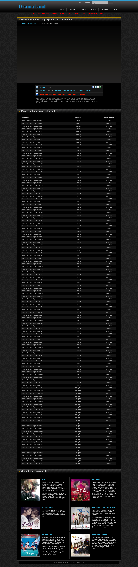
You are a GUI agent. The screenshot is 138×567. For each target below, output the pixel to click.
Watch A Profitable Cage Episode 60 (32, 280)
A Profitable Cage (32, 23)
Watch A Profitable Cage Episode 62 (32, 285)
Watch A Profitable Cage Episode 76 (32, 323)
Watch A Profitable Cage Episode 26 (32, 188)
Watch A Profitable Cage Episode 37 (32, 218)
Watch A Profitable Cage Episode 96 (32, 377)
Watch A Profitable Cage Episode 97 (32, 380)
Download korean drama (33, 6)
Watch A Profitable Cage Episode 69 (32, 304)
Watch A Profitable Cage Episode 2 (32, 123)
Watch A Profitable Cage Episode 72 (32, 312)
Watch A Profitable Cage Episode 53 (32, 261)
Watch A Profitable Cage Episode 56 (32, 269)
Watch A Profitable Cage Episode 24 (32, 183)
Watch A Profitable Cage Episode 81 (32, 336)
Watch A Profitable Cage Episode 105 (32, 401)
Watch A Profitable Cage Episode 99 (32, 385)
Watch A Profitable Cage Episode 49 (32, 250)
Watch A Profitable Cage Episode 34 (32, 210)
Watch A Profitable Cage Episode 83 (32, 342)
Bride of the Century (99, 535)
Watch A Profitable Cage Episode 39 (32, 223)
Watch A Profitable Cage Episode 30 (32, 199)
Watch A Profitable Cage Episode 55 (32, 266)
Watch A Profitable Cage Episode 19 (32, 169)
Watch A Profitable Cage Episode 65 (32, 293)
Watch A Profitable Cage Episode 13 (32, 153)
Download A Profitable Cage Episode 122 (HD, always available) (62, 94)
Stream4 (73, 91)
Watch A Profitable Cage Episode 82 (32, 339)
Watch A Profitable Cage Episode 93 (32, 369)
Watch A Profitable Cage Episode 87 (32, 353)
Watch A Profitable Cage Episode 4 (32, 129)
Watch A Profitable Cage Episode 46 (32, 242)
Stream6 (88, 91)
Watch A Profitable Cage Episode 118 (32, 436)
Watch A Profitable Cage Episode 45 (32, 239)
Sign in (80, 2)
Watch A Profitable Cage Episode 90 (32, 361)
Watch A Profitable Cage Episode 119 (32, 439)
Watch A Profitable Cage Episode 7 (32, 137)
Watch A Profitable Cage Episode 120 (32, 442)
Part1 (49, 87)
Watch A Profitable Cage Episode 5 (32, 131)
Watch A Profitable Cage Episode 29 (32, 196)
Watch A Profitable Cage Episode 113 (32, 423)
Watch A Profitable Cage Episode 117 (32, 434)
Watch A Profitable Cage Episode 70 (32, 307)
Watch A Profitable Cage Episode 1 (32, 120)
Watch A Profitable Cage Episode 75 (32, 320)
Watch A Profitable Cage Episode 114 (32, 426)
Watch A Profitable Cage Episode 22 (32, 177)
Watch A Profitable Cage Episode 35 (32, 212)
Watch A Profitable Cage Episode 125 (32, 455)
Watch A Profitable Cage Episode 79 (32, 331)
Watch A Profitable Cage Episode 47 (32, 245)
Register (87, 2)
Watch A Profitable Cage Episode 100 (32, 388)
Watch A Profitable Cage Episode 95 (32, 374)
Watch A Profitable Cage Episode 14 (32, 156)
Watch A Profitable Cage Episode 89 (32, 358)
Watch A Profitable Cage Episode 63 (32, 288)
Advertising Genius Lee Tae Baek (104, 507)
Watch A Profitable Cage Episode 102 (32, 393)
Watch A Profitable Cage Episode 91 (32, 363)
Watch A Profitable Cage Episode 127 (32, 461)
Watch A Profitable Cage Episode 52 (32, 258)
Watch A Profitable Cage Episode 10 (32, 145)
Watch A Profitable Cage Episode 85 (32, 347)
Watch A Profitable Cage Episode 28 (32, 193)
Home (61, 9)
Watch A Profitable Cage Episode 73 (32, 315)
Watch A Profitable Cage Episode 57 (32, 272)
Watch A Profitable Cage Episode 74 (32, 318)
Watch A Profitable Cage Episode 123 (32, 450)
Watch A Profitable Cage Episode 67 (32, 299)
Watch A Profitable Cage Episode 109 (32, 412)
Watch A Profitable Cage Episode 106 (32, 404)
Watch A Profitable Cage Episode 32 (32, 204)
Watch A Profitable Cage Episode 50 (32, 253)
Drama (83, 9)
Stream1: (43, 87)
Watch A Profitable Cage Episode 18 (32, 166)
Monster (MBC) (47, 507)
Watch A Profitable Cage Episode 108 (32, 409)
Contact (104, 9)
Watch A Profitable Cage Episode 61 (32, 282)
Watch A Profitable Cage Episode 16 (32, 161)
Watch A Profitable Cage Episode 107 (32, 407)
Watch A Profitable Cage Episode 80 (32, 334)
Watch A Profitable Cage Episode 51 (32, 255)
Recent (72, 9)
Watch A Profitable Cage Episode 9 (32, 142)
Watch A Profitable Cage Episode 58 (32, 274)
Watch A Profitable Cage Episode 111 (32, 417)
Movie (93, 9)
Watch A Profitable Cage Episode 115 (32, 428)
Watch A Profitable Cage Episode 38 (32, 220)
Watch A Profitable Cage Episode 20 (32, 172)
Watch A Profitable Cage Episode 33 (32, 207)
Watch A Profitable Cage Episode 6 (32, 134)
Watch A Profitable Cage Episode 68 (32, 301)
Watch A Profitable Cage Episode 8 (32, 139)
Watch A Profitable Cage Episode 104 (32, 399)
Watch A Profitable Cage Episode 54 (32, 264)
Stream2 (58, 91)
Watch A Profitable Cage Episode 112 (32, 420)
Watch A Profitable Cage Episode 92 (32, 366)
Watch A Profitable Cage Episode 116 (32, 431)
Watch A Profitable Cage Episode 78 (32, 328)
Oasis (44, 480)
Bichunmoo (96, 480)
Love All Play (47, 535)
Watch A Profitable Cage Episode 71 (32, 309)
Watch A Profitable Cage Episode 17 (32, 164)
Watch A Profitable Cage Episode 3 (32, 126)
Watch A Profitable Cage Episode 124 (32, 453)
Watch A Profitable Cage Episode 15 (32, 158)
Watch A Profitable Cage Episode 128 (32, 463)
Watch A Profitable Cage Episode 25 (32, 185)
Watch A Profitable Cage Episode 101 (32, 390)
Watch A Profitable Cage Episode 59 (32, 277)
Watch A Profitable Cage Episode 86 (32, 350)
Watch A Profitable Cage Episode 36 (32, 215)
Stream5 (81, 91)
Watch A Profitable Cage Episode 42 (32, 231)
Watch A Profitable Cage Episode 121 (32, 444)
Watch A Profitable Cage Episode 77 (32, 326)
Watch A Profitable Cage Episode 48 (32, 247)
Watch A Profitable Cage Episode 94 (32, 372)
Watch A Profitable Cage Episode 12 (32, 150)
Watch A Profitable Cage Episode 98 (32, 382)
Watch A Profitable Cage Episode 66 (32, 296)
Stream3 (66, 91)
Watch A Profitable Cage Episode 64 (32, 291)
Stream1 (51, 91)
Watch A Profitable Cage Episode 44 (32, 237)
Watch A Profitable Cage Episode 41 (32, 228)
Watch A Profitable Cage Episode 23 (32, 180)
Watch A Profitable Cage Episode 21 (32, 174)
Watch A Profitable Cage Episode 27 (32, 191)
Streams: (43, 91)
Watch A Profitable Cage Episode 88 (32, 355)
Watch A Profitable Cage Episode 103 (32, 396)
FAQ (115, 9)
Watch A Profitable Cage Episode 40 (32, 226)
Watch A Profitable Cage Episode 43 (32, 234)
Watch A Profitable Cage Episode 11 (32, 147)
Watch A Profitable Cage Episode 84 (32, 345)
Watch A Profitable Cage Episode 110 (32, 415)
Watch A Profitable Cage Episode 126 (32, 458)
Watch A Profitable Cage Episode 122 (32, 447)
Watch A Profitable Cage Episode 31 (32, 201)
